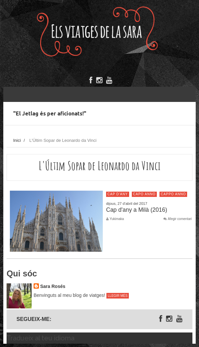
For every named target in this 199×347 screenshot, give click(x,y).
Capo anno (144, 194)
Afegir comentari (180, 219)
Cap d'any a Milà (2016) (136, 209)
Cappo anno (173, 194)
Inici (17, 140)
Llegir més (118, 296)
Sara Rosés (52, 286)
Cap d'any (117, 194)
